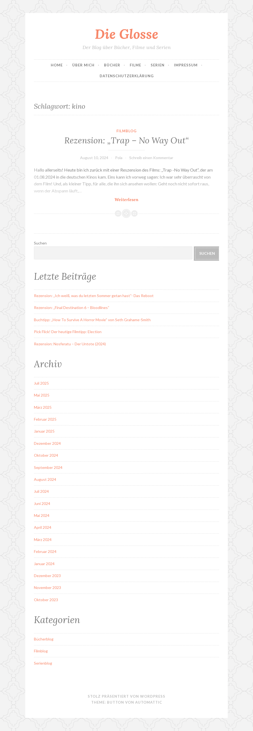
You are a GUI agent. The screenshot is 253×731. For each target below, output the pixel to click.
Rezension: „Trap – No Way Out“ (126, 140)
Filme (135, 65)
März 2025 (43, 407)
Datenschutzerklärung (127, 76)
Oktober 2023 (46, 599)
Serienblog (43, 663)
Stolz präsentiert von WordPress (126, 696)
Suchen (40, 243)
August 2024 (45, 479)
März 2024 (43, 539)
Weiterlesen (137, 199)
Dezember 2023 (47, 575)
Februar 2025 (45, 419)
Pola (118, 157)
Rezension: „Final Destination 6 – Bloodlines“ (71, 307)
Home (57, 65)
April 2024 (42, 527)
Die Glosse (126, 33)
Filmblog (126, 131)
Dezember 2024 (47, 443)
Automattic (148, 702)
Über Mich (83, 65)
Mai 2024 (41, 515)
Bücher (112, 65)
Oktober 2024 (46, 455)
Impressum (186, 65)
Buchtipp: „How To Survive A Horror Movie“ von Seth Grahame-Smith (92, 319)
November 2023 (47, 587)
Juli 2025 (41, 383)
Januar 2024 (44, 563)
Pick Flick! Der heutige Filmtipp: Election (68, 331)
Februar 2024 (45, 551)
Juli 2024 (41, 491)
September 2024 (48, 467)
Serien (158, 65)
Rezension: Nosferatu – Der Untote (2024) (70, 344)
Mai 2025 (41, 395)
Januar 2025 (44, 431)
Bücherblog (43, 639)
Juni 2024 (42, 503)
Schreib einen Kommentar (151, 157)
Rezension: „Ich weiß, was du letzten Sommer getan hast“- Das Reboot (94, 295)
